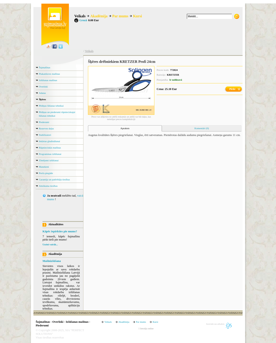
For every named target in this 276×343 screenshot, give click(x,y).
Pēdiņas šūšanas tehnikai (51, 105)
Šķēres (42, 99)
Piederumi (44, 122)
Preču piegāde (46, 173)
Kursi (137, 16)
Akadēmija (99, 16)
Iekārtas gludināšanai (49, 141)
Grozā (83, 20)
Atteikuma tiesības (48, 185)
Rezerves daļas (46, 128)
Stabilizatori (45, 134)
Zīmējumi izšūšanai (48, 160)
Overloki (43, 86)
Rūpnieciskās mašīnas (50, 147)
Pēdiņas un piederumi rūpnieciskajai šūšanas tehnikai (57, 114)
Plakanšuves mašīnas (49, 73)
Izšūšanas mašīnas (48, 80)
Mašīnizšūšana (52, 261)
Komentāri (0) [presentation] (201, 128)
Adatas (42, 93)
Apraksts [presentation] (125, 128)
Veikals (79, 16)
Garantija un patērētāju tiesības (54, 179)
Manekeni (44, 166)
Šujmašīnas (44, 67)
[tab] (125, 128)
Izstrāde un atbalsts (215, 324)
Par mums (120, 16)
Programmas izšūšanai (50, 154)
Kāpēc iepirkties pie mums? (60, 231)
